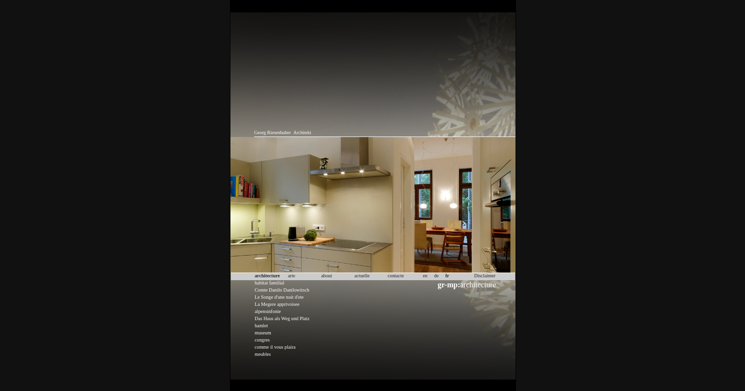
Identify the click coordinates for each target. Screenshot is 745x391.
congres (262, 339)
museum (263, 332)
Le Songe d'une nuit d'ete (279, 297)
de (436, 275)
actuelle (362, 275)
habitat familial (269, 282)
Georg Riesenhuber (272, 132)
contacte (396, 275)
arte (291, 275)
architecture (467, 285)
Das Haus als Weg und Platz (282, 318)
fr (447, 275)
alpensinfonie (268, 311)
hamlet (261, 325)
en (425, 275)
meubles (263, 354)
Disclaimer (485, 275)
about (326, 275)
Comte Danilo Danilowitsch (282, 290)
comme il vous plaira (275, 347)
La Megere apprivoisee (277, 304)
